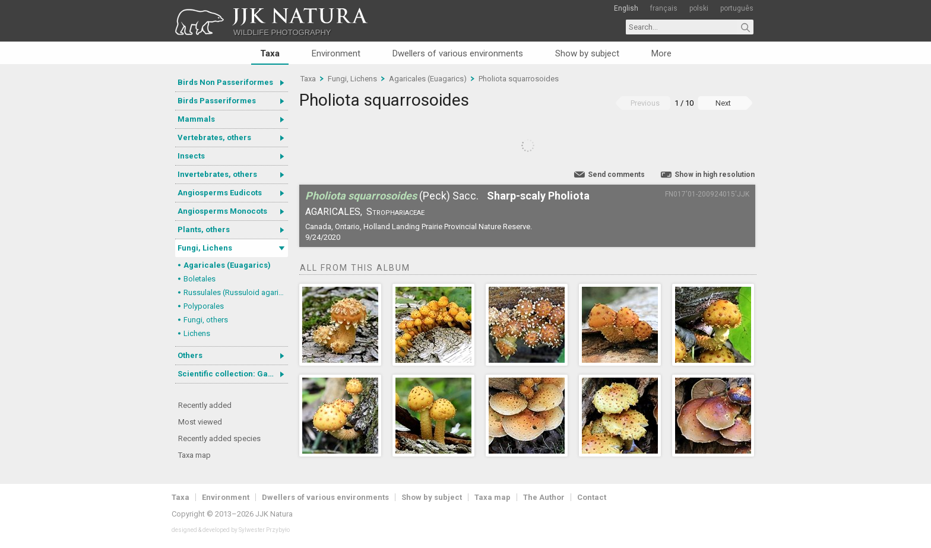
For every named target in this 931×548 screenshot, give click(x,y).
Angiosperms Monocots (222, 211)
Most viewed (200, 421)
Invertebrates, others (217, 174)
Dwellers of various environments (457, 53)
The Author (544, 497)
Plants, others (204, 229)
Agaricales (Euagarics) (227, 265)
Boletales (199, 278)
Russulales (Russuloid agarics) (235, 292)
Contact (591, 497)
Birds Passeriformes (217, 100)
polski (698, 8)
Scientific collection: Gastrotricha (233, 373)
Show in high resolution (714, 174)
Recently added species (219, 438)
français (663, 8)
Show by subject (587, 53)
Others (190, 355)
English (626, 8)
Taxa (270, 53)
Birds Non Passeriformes (225, 82)
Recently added (205, 405)
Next (723, 103)
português (736, 8)
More (661, 53)
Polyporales (203, 306)
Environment (336, 53)
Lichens (196, 333)
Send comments (616, 174)
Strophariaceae (395, 211)
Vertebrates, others (214, 137)
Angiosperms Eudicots (220, 192)
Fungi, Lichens (205, 247)
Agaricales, (333, 211)
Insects (191, 155)
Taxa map (194, 455)
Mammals (196, 119)
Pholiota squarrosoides (519, 78)
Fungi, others (205, 319)
